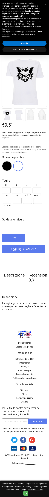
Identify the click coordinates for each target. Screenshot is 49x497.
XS (6, 185)
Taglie (6, 180)
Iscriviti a (37, 421)
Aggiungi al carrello (23, 249)
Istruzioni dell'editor (24, 359)
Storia (24, 394)
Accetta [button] (24, 43)
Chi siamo (24, 390)
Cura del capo (24, 370)
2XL (17, 195)
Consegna (24, 366)
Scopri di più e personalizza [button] (24, 49)
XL (7, 195)
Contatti (24, 402)
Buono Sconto (24, 343)
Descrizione (14, 275)
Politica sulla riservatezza (24, 378)
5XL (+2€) (7, 205)
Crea (14, 238)
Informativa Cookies (35, 490)
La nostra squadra (24, 398)
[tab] (14, 277)
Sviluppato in (24, 463)
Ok (26, 493)
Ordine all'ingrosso (24, 347)
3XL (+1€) (27, 195)
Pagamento (24, 363)
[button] (46, 4)
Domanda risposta (24, 374)
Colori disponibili (13, 157)
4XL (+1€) (37, 195)
